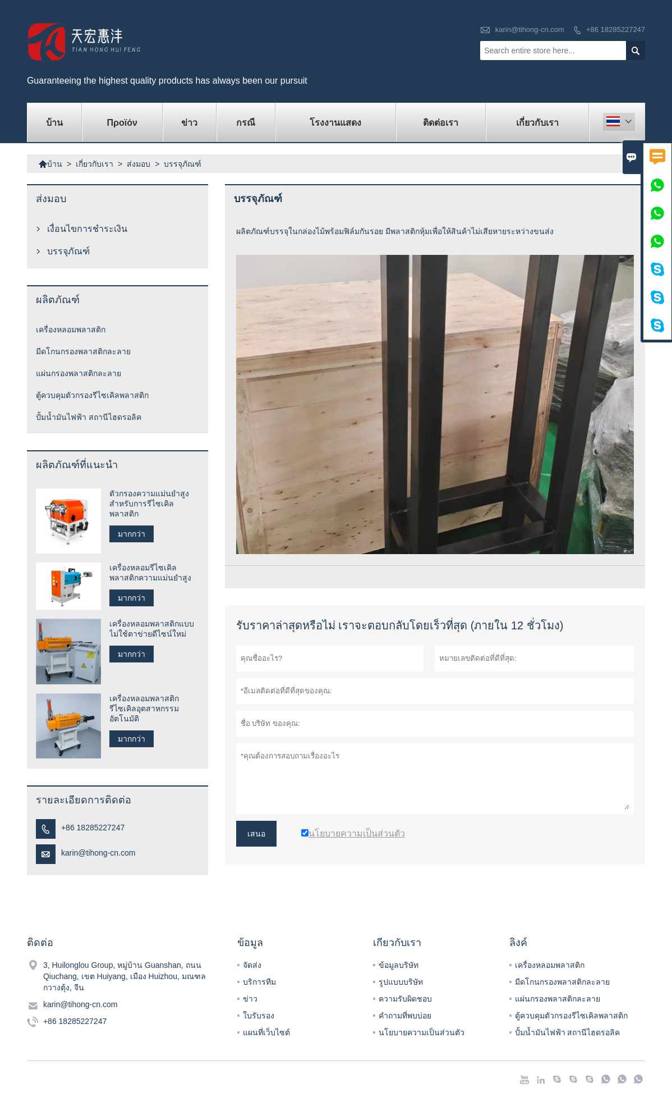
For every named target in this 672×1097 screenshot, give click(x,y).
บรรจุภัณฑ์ (68, 251)
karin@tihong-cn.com (529, 29)
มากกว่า (131, 533)
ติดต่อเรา (440, 122)
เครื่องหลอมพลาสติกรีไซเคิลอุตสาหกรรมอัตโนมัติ (144, 708)
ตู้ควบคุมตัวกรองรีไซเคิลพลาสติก (92, 395)
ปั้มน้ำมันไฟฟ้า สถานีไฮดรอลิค (88, 417)
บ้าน (54, 122)
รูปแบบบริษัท (401, 981)
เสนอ (256, 833)
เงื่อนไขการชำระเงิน (87, 229)
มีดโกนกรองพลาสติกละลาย (83, 351)
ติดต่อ (40, 942)
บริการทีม (259, 981)
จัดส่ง (252, 965)
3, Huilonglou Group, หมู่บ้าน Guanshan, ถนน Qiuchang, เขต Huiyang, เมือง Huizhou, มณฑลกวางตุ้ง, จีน (124, 976)
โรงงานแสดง (335, 122)
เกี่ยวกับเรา (537, 122)
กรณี (245, 122)
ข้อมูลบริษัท (398, 965)
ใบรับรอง (258, 1015)
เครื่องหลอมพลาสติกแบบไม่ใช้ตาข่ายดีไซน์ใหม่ (151, 628)
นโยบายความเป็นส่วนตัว (421, 1032)
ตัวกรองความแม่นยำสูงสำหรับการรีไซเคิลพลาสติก (149, 503)
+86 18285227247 (615, 29)
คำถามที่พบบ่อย (405, 1015)
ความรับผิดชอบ (405, 998)
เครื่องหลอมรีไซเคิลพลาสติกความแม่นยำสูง (150, 572)
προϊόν (122, 122)
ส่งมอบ (138, 163)
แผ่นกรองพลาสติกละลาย (78, 373)
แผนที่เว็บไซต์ (266, 1032)
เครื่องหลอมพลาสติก (70, 329)
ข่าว (189, 122)
